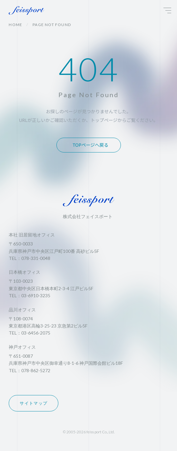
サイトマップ (33, 403)
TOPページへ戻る (91, 145)
